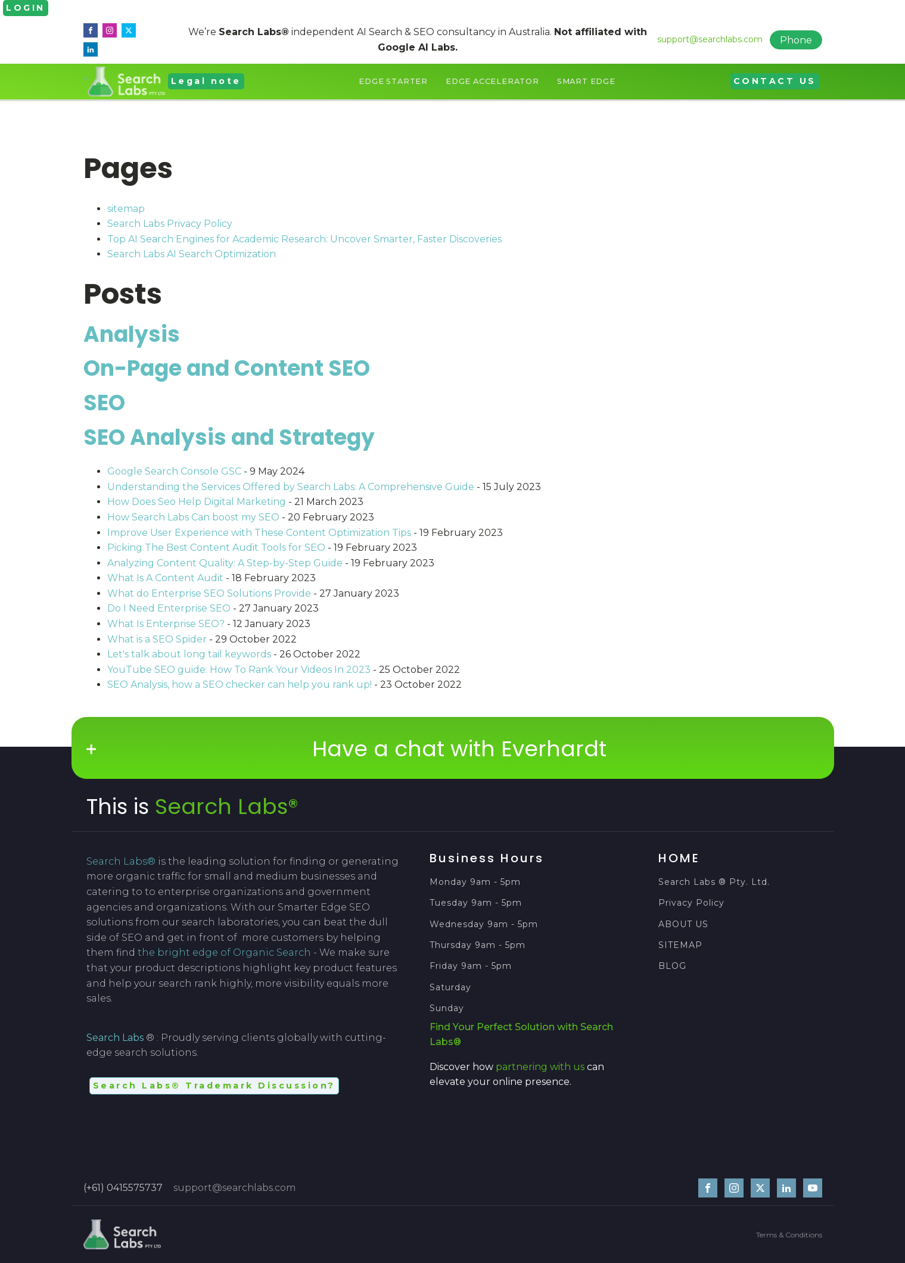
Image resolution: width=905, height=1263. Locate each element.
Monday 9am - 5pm (475, 882)
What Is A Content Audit (165, 578)
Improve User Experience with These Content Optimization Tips (259, 532)
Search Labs (115, 1037)
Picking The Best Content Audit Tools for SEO (216, 547)
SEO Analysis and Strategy (229, 437)
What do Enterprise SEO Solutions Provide (209, 593)
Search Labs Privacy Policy (169, 223)
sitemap (126, 208)
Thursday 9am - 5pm (477, 945)
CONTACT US (774, 81)
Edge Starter (393, 81)
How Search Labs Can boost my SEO (193, 517)
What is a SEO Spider (157, 639)
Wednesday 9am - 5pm (484, 924)
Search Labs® (226, 806)
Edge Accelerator (492, 81)
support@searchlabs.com (710, 39)
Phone (796, 40)
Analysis (131, 334)
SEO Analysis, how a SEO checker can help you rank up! (239, 684)
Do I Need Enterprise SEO (169, 608)
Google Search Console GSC (174, 471)
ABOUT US (683, 924)
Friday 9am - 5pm (471, 966)
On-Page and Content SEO (226, 368)
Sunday (447, 1008)
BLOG (672, 966)
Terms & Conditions (789, 1234)
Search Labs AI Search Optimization (191, 254)
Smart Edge (586, 81)
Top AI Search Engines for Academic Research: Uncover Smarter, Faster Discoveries (304, 239)
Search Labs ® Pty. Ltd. (714, 882)
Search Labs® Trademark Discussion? (214, 1085)
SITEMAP (680, 945)
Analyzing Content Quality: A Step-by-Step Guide (225, 563)
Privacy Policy (691, 903)
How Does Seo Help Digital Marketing (196, 501)
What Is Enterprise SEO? (166, 623)
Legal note (206, 81)
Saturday (452, 987)
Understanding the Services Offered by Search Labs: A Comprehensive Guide (290, 486)
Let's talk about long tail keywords (189, 654)
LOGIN (25, 7)
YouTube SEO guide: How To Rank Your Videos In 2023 (239, 669)
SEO (104, 403)
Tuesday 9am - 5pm (476, 903)
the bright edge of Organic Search (224, 952)
